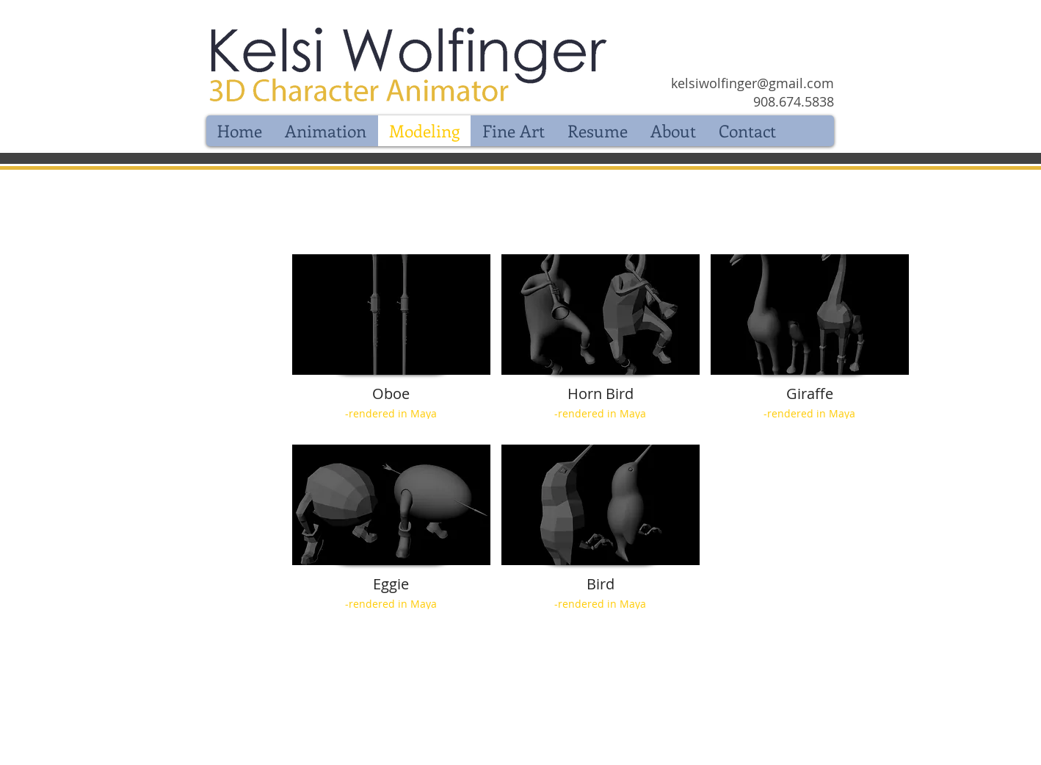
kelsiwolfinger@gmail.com (752, 83)
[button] (391, 344)
